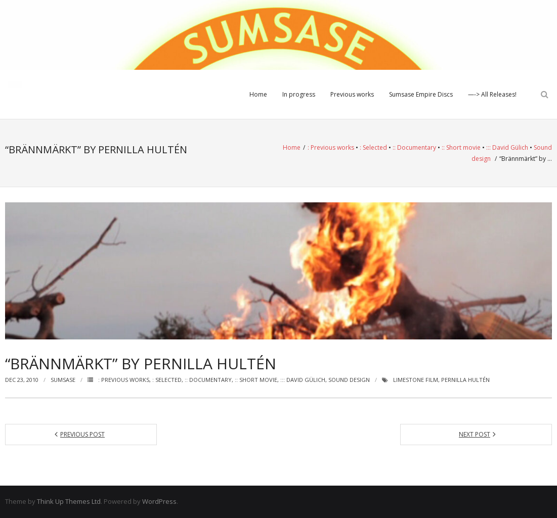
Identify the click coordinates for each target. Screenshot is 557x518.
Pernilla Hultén (465, 379)
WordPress (159, 501)
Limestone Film (415, 379)
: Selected (373, 147)
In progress (298, 94)
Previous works (352, 94)
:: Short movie (461, 147)
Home (258, 94)
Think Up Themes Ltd (69, 501)
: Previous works (331, 147)
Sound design (349, 379)
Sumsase (63, 379)
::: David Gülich (507, 147)
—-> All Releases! (492, 94)
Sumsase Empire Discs (421, 94)
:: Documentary (414, 147)
